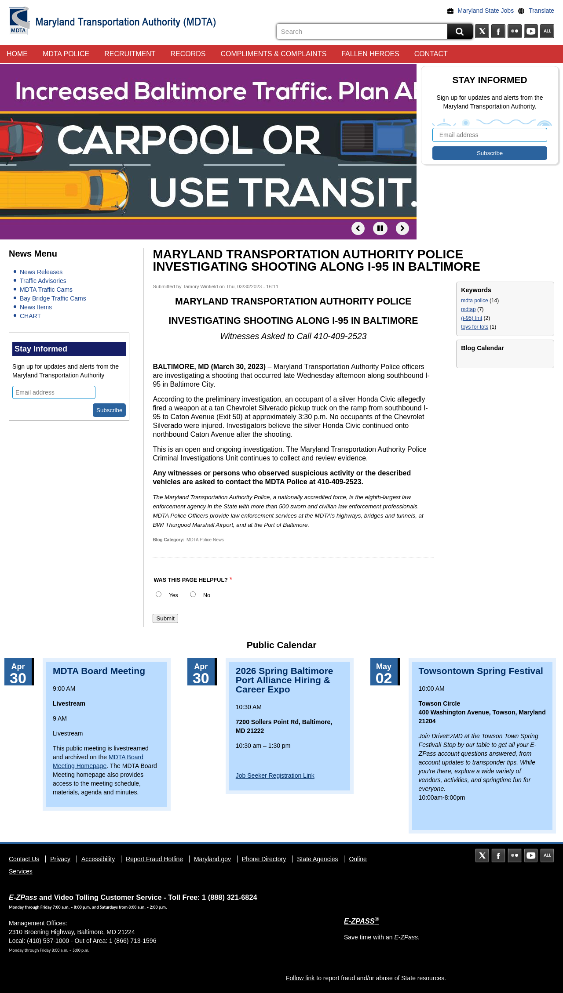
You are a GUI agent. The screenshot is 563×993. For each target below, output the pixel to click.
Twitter (482, 31)
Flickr (515, 31)
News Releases (41, 271)
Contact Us (24, 859)
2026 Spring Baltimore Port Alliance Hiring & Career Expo (284, 680)
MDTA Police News (205, 539)
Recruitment (129, 54)
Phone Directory (264, 859)
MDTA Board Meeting (99, 671)
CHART (30, 315)
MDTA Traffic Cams (46, 289)
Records (188, 54)
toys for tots (474, 327)
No (206, 595)
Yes (173, 595)
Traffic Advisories (43, 280)
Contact (431, 54)
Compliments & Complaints (273, 54)
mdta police (474, 300)
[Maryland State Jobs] (483, 10)
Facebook (498, 31)
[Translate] (538, 10)
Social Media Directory (547, 31)
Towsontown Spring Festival (481, 671)
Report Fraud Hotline (154, 859)
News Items (36, 307)
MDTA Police (66, 54)
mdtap (468, 309)
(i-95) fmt (471, 318)
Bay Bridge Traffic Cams (53, 298)
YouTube (531, 31)
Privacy (60, 859)
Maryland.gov (212, 859)
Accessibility (98, 859)
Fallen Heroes (370, 54)
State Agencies (317, 859)
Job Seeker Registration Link (275, 775)
